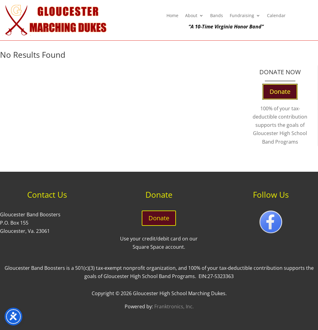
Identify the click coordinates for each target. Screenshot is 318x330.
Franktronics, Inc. (174, 306)
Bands (216, 15)
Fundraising (242, 15)
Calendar (276, 15)
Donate (158, 218)
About (191, 15)
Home (172, 15)
